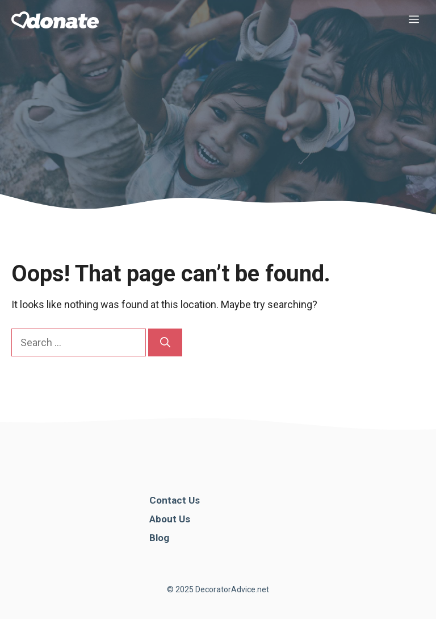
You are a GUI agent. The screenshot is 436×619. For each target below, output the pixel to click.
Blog (159, 537)
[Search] (165, 342)
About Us (169, 519)
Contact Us (174, 500)
